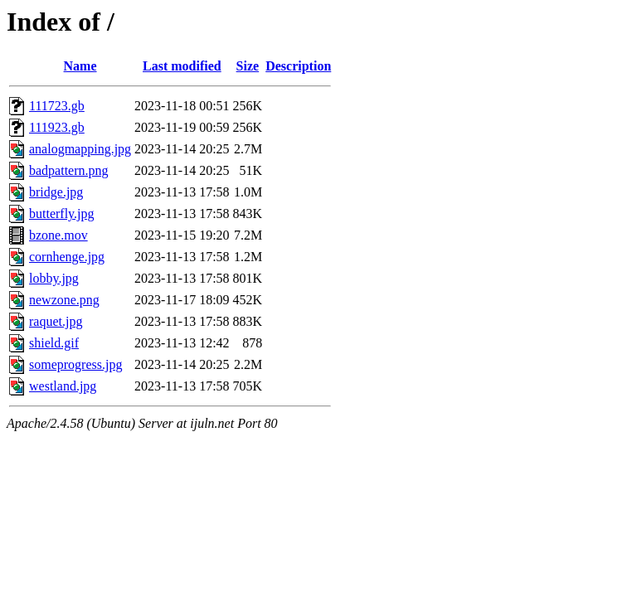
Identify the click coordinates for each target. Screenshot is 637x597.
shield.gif (54, 343)
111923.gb (57, 127)
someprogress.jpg (75, 364)
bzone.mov (58, 235)
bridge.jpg (56, 192)
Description (298, 66)
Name (80, 66)
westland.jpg (62, 386)
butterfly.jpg (62, 213)
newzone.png (64, 300)
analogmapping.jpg (80, 149)
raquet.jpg (55, 321)
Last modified (182, 66)
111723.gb (57, 106)
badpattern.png (69, 170)
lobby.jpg (54, 278)
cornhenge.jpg (67, 257)
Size (248, 66)
